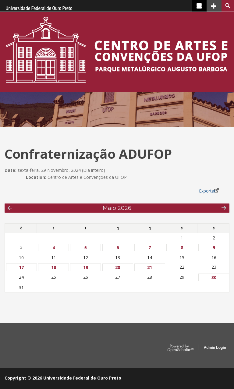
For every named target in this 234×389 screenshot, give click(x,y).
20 (117, 267)
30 (213, 277)
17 (21, 267)
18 (53, 267)
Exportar (207, 191)
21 (149, 267)
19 (85, 267)
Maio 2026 (117, 207)
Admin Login (215, 347)
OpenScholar (180, 348)
